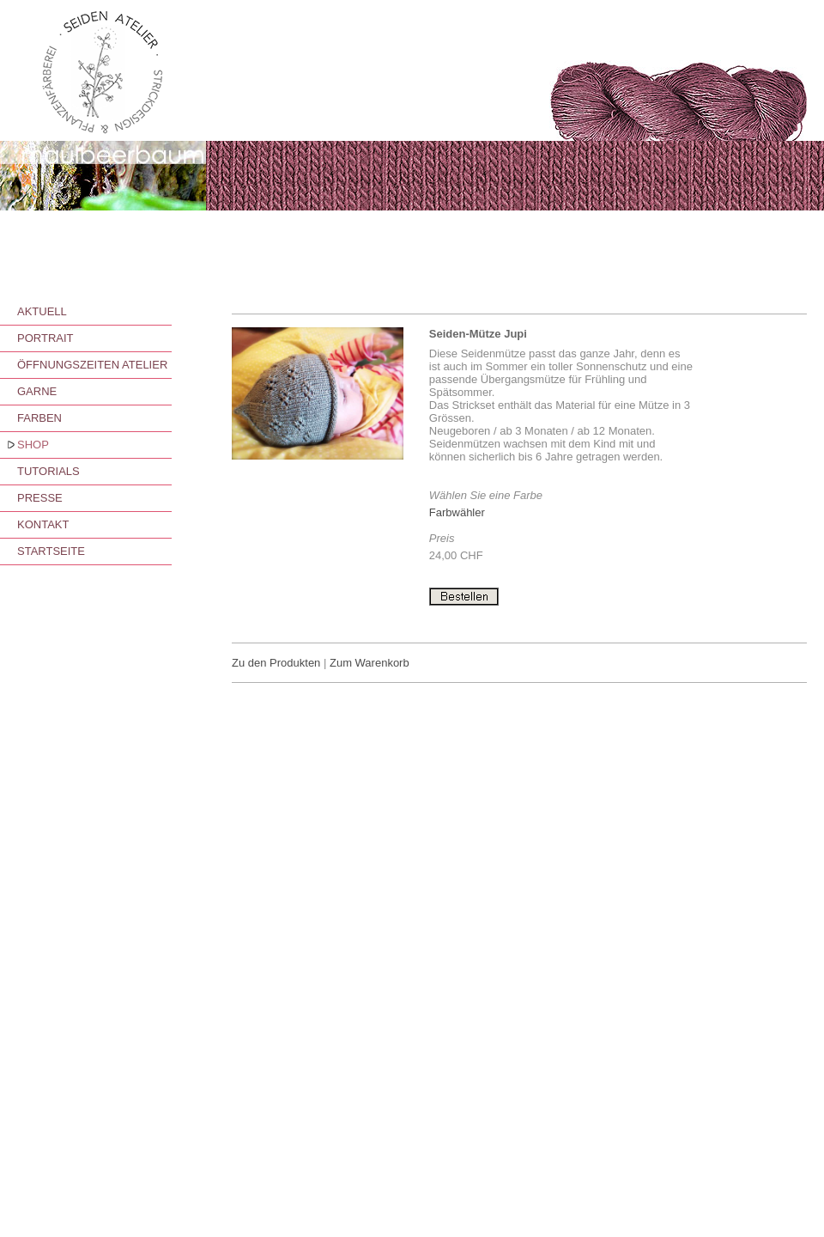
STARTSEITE (51, 551)
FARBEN (39, 417)
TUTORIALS (48, 471)
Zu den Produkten (276, 662)
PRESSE (40, 497)
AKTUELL (42, 311)
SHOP (33, 444)
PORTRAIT (45, 338)
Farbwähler (457, 512)
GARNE (37, 391)
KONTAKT (43, 524)
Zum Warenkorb (369, 662)
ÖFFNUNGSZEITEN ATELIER (92, 364)
